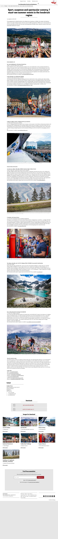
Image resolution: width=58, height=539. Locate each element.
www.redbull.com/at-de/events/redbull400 (34, 322)
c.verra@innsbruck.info (12, 394)
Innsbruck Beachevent (8, 444)
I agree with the (29, 480)
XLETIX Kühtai (6, 428)
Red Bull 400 (23, 428)
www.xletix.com (39, 272)
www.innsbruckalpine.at (41, 180)
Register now (40, 477)
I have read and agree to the (30, 482)
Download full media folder (29, 405)
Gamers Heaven (42, 444)
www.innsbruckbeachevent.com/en (28, 74)
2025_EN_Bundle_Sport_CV (29, 409)
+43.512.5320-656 (5, 496)
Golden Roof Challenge (26, 444)
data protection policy (32, 480)
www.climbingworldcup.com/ (22, 130)
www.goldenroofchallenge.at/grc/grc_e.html (25, 85)
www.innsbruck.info (11, 395)
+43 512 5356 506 (11, 393)
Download (6, 448)
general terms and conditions (34, 482)
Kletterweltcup (42, 428)
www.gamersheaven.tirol (22, 226)
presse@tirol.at (11, 496)
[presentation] (29, 486)
